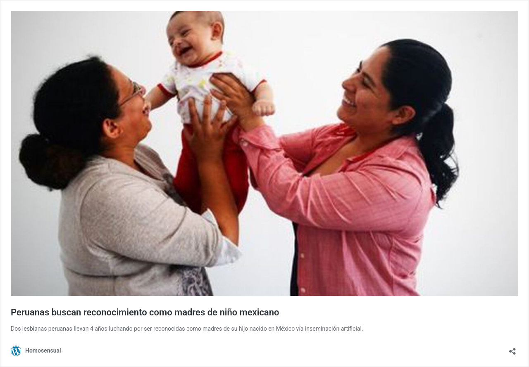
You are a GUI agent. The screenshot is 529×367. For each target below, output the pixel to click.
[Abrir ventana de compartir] (512, 348)
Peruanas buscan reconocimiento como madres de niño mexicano (145, 312)
